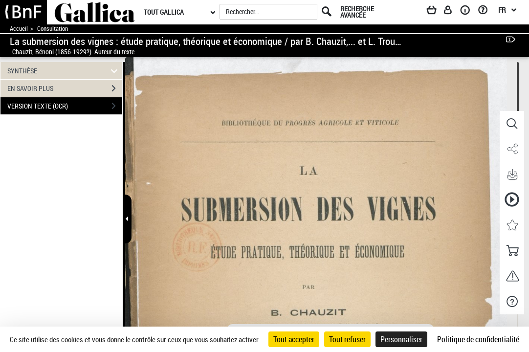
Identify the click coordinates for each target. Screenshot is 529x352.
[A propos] (468, 11)
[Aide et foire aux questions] (486, 11)
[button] (512, 123)
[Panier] (436, 11)
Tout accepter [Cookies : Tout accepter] (293, 339)
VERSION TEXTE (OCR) (64, 106)
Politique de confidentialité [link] (478, 339)
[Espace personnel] (452, 11)
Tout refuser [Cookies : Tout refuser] (347, 339)
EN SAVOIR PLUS (64, 88)
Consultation (52, 28)
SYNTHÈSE (63, 70)
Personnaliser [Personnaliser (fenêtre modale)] (401, 339)
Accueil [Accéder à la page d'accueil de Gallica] (19, 28)
